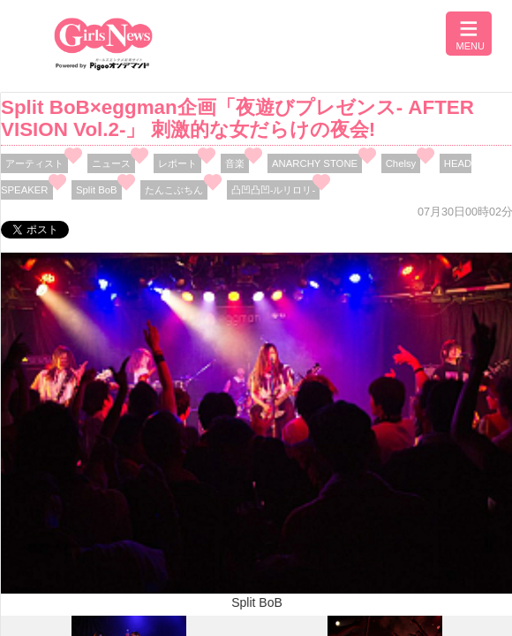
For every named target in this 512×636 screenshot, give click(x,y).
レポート (177, 163)
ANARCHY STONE (315, 163)
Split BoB (96, 190)
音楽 (235, 163)
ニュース (111, 163)
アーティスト (34, 163)
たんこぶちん (174, 190)
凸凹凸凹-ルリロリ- (273, 190)
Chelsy (401, 163)
